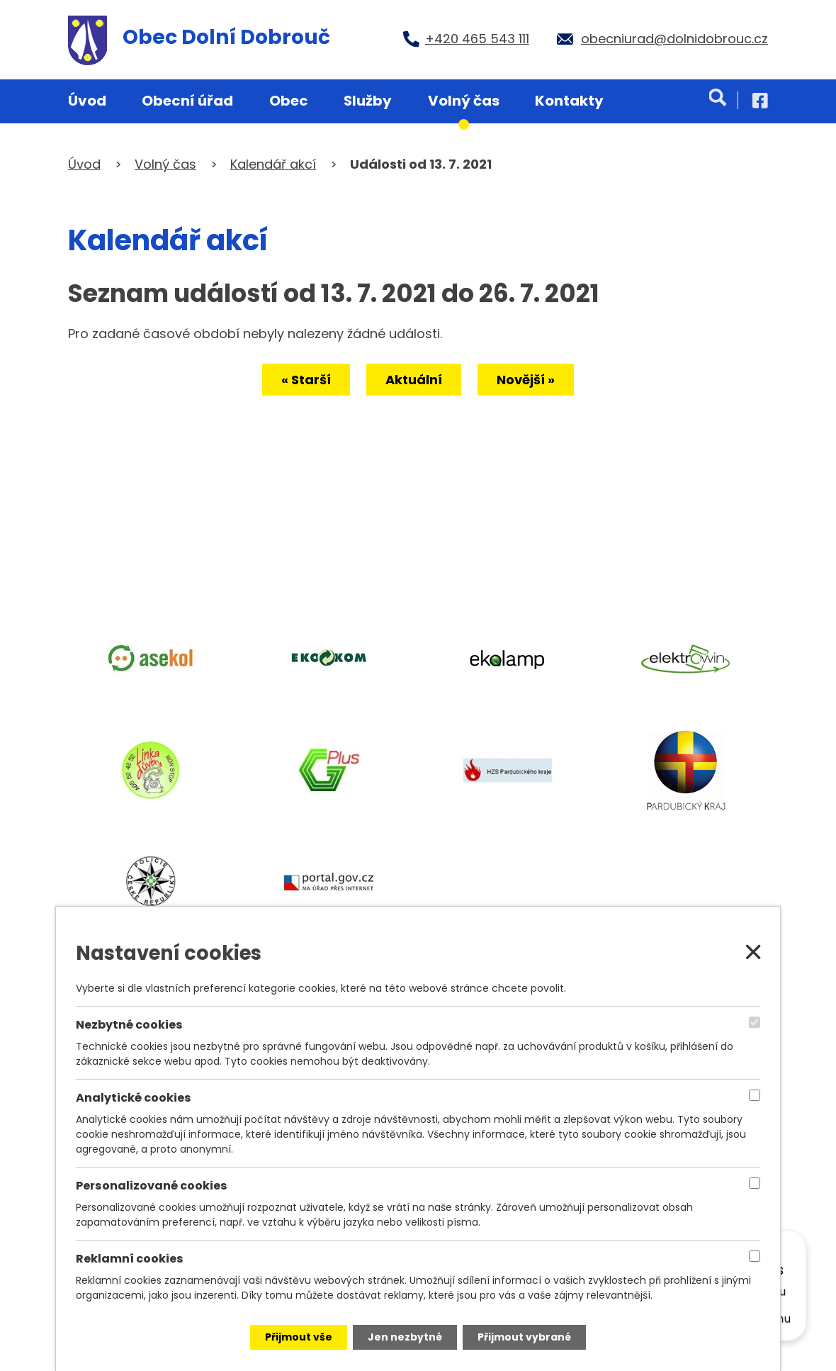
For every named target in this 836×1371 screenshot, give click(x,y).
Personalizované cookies (151, 1186)
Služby (368, 101)
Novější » (526, 379)
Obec (288, 101)
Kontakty (569, 101)
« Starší (306, 379)
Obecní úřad (187, 101)
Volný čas (463, 101)
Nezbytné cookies (129, 1025)
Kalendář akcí (273, 164)
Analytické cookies (133, 1098)
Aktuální (413, 379)
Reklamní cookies (129, 1259)
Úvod (87, 101)
